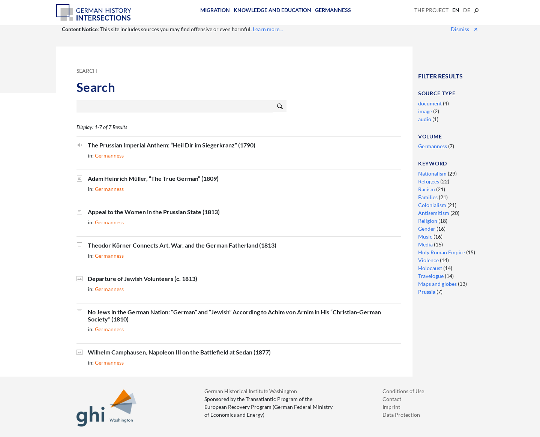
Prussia (427, 291)
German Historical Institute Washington (250, 391)
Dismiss (464, 29)
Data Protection (401, 414)
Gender (427, 228)
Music (426, 236)
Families (428, 197)
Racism (427, 189)
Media (426, 244)
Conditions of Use (403, 391)
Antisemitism (434, 213)
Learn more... (268, 29)
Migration (215, 10)
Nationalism (433, 173)
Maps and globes (438, 284)
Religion (428, 221)
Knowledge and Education (272, 10)
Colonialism (432, 205)
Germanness (333, 10)
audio (425, 119)
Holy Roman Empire (442, 252)
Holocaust (430, 268)
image (425, 111)
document (430, 103)
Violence (429, 260)
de (466, 10)
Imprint (391, 407)
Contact (391, 399)
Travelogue (431, 276)
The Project (431, 10)
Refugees (429, 181)
